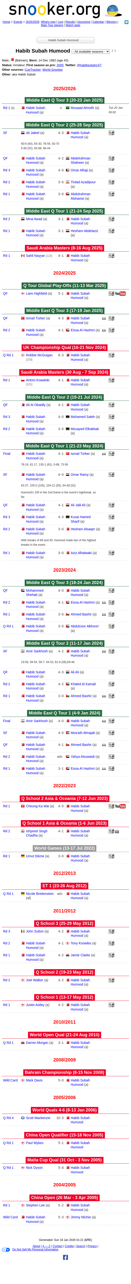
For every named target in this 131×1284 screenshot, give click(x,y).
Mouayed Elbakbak (85, 429)
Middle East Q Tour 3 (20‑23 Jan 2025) (64, 100)
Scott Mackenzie (38, 1118)
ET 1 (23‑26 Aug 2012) (64, 885)
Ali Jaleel (32, 133)
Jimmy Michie (81, 1217)
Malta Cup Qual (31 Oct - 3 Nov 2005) (64, 1160)
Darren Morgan (37, 1043)
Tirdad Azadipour (83, 182)
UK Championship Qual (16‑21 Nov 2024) (64, 347)
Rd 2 (6, 182)
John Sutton (35, 931)
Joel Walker (34, 980)
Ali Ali (75, 672)
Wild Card (10, 1080)
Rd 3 (6, 170)
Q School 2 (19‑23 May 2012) (64, 972)
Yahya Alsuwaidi (83, 757)
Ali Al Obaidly (35, 405)
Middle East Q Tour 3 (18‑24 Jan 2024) (64, 582)
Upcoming (83, 22)
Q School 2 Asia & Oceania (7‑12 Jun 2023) (64, 798)
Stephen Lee (35, 1205)
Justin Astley (35, 1005)
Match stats (73, 25)
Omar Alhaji (79, 170)
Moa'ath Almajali (83, 733)
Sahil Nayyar (35, 256)
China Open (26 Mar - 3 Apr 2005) (64, 1197)
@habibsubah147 (89, 65)
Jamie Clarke (80, 955)
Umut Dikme (35, 856)
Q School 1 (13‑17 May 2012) (64, 997)
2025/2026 (32, 22)
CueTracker (33, 69)
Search (80, 1246)
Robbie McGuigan (39, 355)
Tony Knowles (81, 943)
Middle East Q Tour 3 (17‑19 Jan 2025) (64, 310)
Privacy (92, 1246)
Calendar (98, 22)
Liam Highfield (36, 293)
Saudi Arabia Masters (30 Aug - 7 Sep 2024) (64, 372)
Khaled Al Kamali (83, 684)
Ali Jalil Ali (78, 505)
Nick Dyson (34, 1168)
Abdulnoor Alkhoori (85, 626)
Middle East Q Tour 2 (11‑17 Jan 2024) (64, 643)
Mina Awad (34, 219)
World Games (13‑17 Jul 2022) (64, 848)
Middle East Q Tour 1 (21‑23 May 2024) (64, 446)
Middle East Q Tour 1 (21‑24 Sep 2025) (64, 211)
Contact (57, 1246)
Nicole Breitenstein (40, 894)
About (36, 1246)
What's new (48, 22)
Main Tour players (52, 25)
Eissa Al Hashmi (83, 330)
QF (5, 158)
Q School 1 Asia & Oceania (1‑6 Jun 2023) (65, 823)
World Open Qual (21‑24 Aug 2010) (64, 1034)
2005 (59, 65)
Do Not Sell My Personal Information (30, 1250)
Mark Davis (34, 1080)
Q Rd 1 (8, 355)
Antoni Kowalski (37, 380)
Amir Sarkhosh (37, 651)
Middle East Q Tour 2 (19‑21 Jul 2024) (64, 397)
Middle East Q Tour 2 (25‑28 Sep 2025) (64, 125)
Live (60, 22)
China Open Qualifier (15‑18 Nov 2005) (64, 1135)
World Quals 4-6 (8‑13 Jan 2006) (65, 1110)
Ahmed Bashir (81, 614)
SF (5, 133)
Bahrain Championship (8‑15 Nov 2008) (64, 1072)
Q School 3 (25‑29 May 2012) (64, 923)
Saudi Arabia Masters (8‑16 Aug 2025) (65, 248)
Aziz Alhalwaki (81, 553)
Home (6, 22)
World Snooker (52, 69)
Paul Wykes (34, 1143)
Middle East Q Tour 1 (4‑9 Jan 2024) (64, 713)
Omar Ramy (80, 474)
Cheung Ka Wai (37, 806)
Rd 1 (6, 108)
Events (18, 22)
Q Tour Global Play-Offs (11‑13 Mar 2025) (64, 285)
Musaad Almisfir (82, 108)
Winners (111, 22)
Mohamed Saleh (83, 417)
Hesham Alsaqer (83, 529)
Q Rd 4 (8, 1118)
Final (6, 454)
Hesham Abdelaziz (84, 231)
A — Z (46, 1246)
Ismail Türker (35, 318)
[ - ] (113, 50)
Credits (69, 1246)
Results (70, 22)
